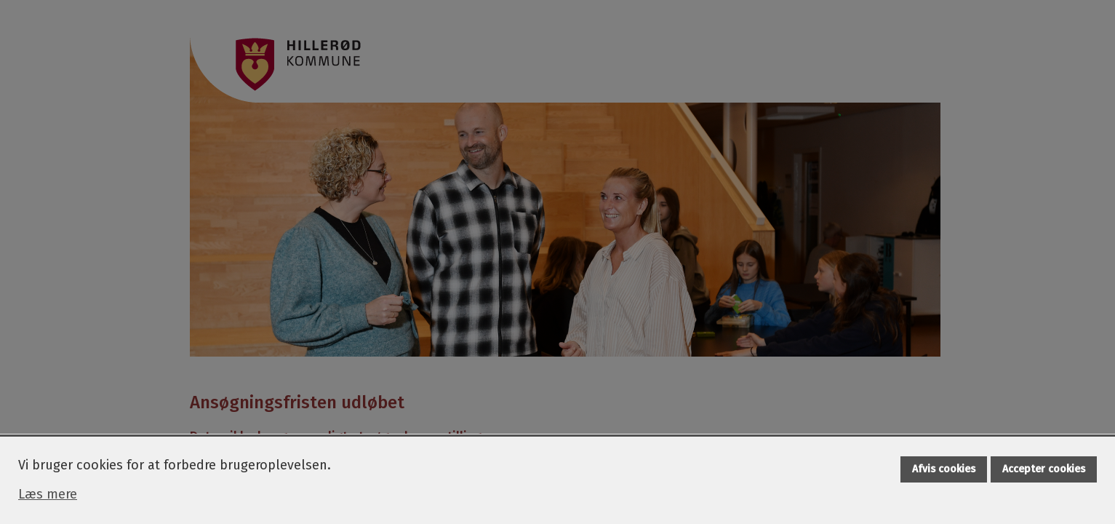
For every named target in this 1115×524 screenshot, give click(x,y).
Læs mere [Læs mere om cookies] (47, 494)
